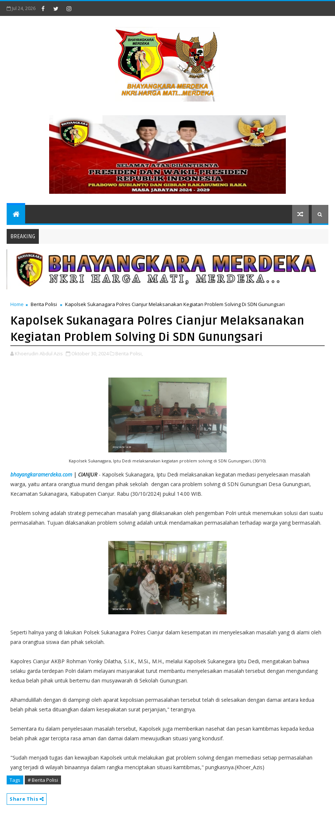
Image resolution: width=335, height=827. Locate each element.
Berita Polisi (44, 304)
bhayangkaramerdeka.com (41, 474)
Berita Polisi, (129, 353)
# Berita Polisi (43, 780)
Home (17, 304)
